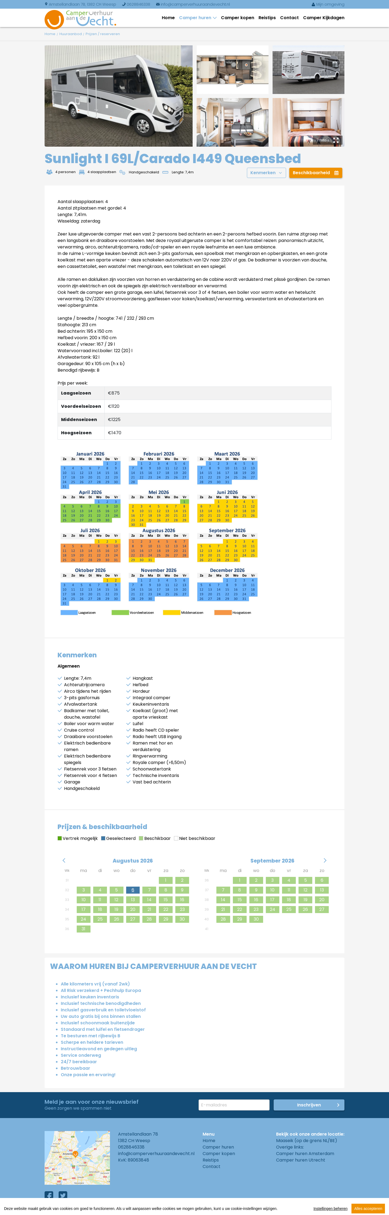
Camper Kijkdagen (323, 18)
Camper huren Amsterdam (305, 1153)
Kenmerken (266, 173)
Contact (289, 18)
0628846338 (136, 4)
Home (168, 18)
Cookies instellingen (167, 1209)
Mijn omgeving (327, 4)
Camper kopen (237, 18)
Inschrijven (309, 1105)
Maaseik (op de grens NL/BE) (306, 1140)
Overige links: (290, 1147)
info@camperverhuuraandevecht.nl (193, 4)
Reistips (267, 18)
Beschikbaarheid (316, 173)
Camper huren (196, 18)
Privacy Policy (122, 1209)
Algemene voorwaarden (71, 1209)
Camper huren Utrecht (300, 1160)
